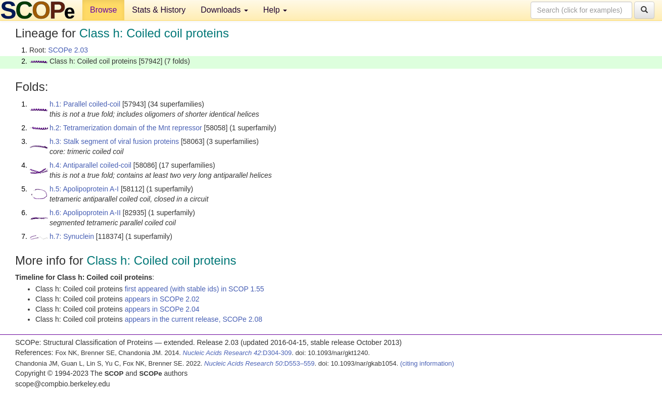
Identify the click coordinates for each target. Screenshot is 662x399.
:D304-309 (237, 353)
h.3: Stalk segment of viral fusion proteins (114, 141)
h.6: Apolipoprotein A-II (85, 213)
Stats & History (158, 10)
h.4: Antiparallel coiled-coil (90, 165)
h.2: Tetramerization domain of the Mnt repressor (126, 128)
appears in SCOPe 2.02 (162, 299)
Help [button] (275, 10)
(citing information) (427, 363)
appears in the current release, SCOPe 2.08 (193, 319)
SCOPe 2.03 (68, 50)
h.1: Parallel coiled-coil (85, 104)
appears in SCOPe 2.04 (162, 309)
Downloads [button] (224, 10)
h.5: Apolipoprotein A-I (84, 189)
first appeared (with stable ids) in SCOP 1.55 (194, 289)
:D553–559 (259, 363)
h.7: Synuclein (72, 236)
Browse (103, 10)
